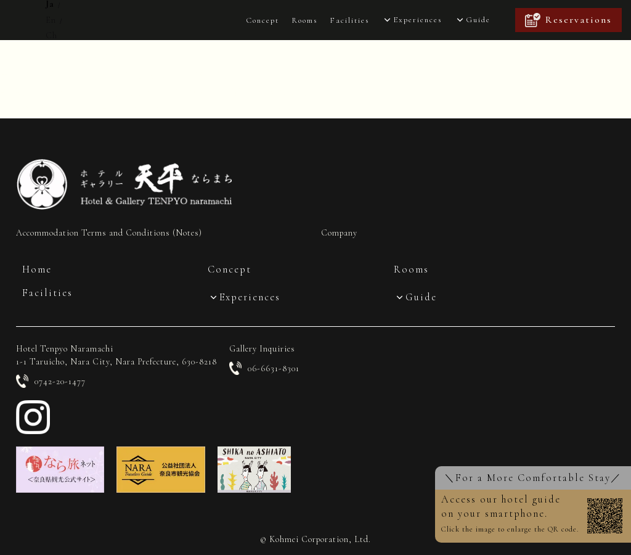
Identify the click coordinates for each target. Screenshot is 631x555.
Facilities (349, 20)
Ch (51, 35)
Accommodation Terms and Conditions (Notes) (109, 233)
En (51, 20)
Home (37, 269)
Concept (262, 20)
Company (339, 233)
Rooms (304, 20)
